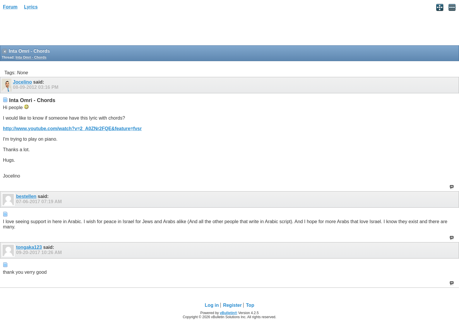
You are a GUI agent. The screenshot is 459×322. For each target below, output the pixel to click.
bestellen (26, 196)
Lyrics (31, 6)
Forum (10, 6)
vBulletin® (228, 313)
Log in (212, 305)
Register (232, 305)
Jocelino (22, 82)
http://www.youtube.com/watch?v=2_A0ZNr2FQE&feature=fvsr (72, 128)
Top (250, 305)
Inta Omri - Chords (31, 57)
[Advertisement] (47, 29)
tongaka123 (29, 247)
